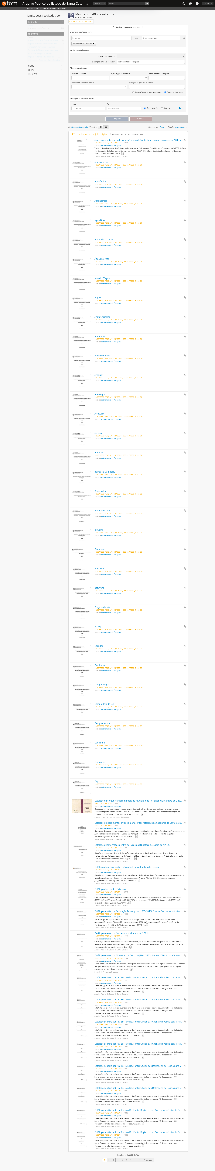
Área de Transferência (183, 3)
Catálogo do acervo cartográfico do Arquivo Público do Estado (126, 867)
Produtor (33, 34)
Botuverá (99, 587)
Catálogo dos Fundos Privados (110, 889)
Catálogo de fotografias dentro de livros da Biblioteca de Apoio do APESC (132, 844)
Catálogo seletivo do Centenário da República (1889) (121, 933)
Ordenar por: (153, 127)
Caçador (98, 645)
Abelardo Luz (101, 162)
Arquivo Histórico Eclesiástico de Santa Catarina (47, 57)
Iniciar (73, 104)
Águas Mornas (101, 258)
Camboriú (99, 665)
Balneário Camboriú (104, 471)
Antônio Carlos (102, 355)
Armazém (99, 413)
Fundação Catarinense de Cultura (41, 47)
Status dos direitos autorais (82, 82)
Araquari (99, 374)
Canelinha (99, 742)
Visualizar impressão (78, 127)
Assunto (32, 74)
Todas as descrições (173, 92)
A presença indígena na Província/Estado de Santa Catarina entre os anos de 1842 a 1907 (140, 140)
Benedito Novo (102, 510)
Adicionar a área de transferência (184, 140)
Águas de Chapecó (104, 239)
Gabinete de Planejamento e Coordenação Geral (47, 51)
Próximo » (148, 1160)
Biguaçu (98, 529)
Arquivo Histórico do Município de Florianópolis (47, 44)
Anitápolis (99, 336)
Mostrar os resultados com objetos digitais (127, 134)
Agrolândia (100, 181)
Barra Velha (100, 491)
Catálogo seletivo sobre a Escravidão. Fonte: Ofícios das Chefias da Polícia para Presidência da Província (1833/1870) (154, 977)
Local (31, 70)
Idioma (190, 3)
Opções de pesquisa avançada (128, 27)
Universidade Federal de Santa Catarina (44, 60)
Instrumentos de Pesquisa (38, 29)
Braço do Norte (102, 607)
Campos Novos (102, 723)
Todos (30, 25)
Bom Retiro (100, 568)
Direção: (171, 127)
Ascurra (98, 433)
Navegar (98, 3)
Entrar (207, 3)
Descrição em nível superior (103, 62)
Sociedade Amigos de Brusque (40, 54)
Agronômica (100, 200)
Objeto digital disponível (120, 73)
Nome (31, 65)
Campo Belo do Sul (104, 703)
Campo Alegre (101, 684)
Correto (165, 108)
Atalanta (98, 452)
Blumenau (99, 549)
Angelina (98, 297)
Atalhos (197, 3)
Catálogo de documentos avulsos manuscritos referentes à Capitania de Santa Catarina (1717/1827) (145, 822)
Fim (108, 104)
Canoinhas (99, 762)
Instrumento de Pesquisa (158, 73)
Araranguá (99, 394)
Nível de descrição (78, 73)
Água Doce (100, 220)
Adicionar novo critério (83, 43)
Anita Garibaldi (102, 316)
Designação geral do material (141, 82)
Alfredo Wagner (102, 278)
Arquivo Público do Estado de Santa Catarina (46, 41)
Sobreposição (151, 108)
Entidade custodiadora (105, 56)
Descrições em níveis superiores (146, 92)
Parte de (32, 21)
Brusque (98, 626)
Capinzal (98, 781)
